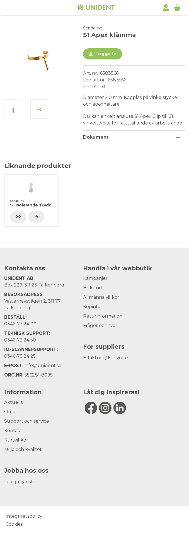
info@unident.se (43, 365)
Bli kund (92, 287)
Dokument (95, 137)
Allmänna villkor (101, 297)
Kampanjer (95, 278)
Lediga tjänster (20, 481)
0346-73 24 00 (20, 323)
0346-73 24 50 (20, 340)
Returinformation (102, 316)
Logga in (106, 53)
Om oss (12, 411)
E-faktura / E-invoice (105, 357)
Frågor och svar (100, 325)
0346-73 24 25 (20, 356)
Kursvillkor (16, 440)
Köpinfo (91, 306)
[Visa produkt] (36, 217)
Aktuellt (13, 402)
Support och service (26, 421)
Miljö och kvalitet (23, 449)
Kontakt (13, 430)
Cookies (14, 524)
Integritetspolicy (24, 516)
